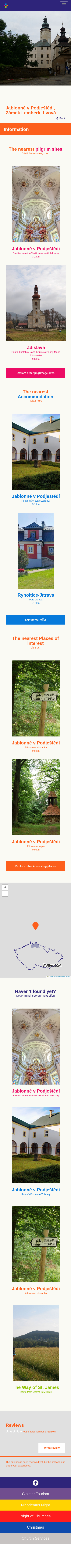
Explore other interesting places (35, 866)
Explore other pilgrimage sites (35, 373)
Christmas (35, 1527)
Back (60, 118)
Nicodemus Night (35, 1505)
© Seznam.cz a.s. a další (62, 976)
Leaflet (50, 976)
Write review (52, 1447)
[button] (35, 926)
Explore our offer (35, 619)
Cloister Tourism (35, 1494)
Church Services (35, 1538)
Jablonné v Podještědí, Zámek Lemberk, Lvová (31, 110)
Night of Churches (35, 1516)
